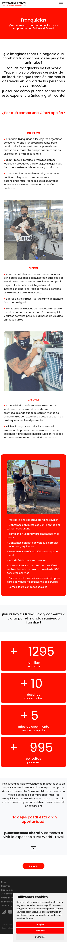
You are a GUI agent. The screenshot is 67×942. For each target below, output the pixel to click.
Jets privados (8, 893)
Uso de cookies (8, 924)
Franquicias (7, 890)
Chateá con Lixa (9, 897)
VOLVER (33, 866)
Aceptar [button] (40, 924)
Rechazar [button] (40, 930)
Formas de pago (9, 901)
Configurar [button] (40, 937)
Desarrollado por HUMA (12, 928)
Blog (3, 882)
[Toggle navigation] (61, 3)
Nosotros (5, 886)
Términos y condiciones (13, 905)
